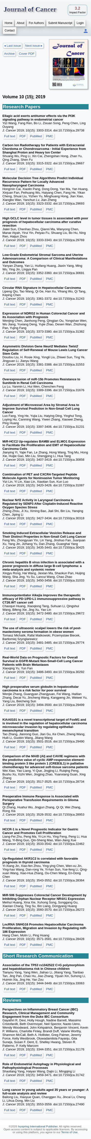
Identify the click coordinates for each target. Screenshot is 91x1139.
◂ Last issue (12, 45)
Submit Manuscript (60, 23)
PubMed (36, 136)
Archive (9, 53)
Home (8, 23)
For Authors (36, 23)
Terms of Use (69, 1132)
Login (80, 23)
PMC (49, 136)
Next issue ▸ (33, 45)
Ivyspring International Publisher (38, 1126)
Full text (9, 136)
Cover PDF (26, 53)
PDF (22, 136)
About (20, 23)
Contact (10, 30)
